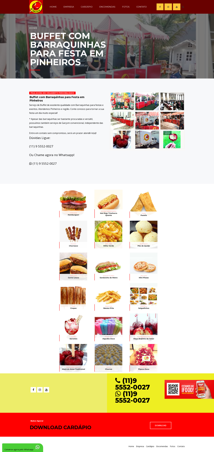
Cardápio (87, 6)
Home (53, 6)
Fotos (126, 6)
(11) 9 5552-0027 (45, 163)
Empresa (68, 6)
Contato (141, 6)
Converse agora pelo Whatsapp (19, 447)
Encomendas (107, 6)
